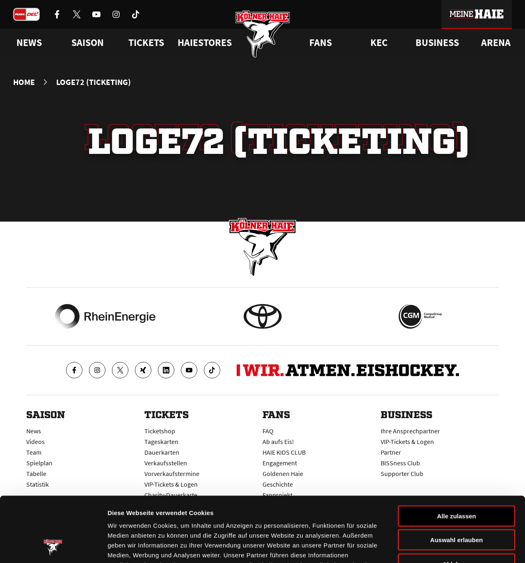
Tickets (146, 43)
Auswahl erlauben (456, 479)
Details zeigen (436, 546)
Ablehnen (456, 502)
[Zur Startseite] (262, 34)
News (33, 431)
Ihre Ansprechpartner (410, 431)
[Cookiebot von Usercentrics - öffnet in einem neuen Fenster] (53, 547)
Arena (496, 43)
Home (24, 82)
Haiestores (205, 43)
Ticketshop (159, 431)
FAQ (268, 431)
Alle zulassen (456, 454)
